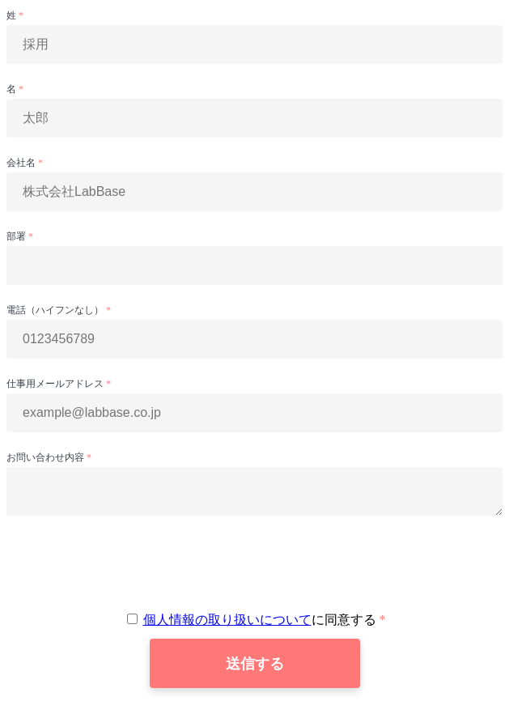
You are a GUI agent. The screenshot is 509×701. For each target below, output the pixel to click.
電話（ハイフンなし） (56, 310)
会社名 (22, 162)
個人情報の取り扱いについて (227, 620)
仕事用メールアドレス (56, 383)
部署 (17, 236)
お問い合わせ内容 (46, 457)
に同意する (253, 620)
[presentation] (255, 563)
